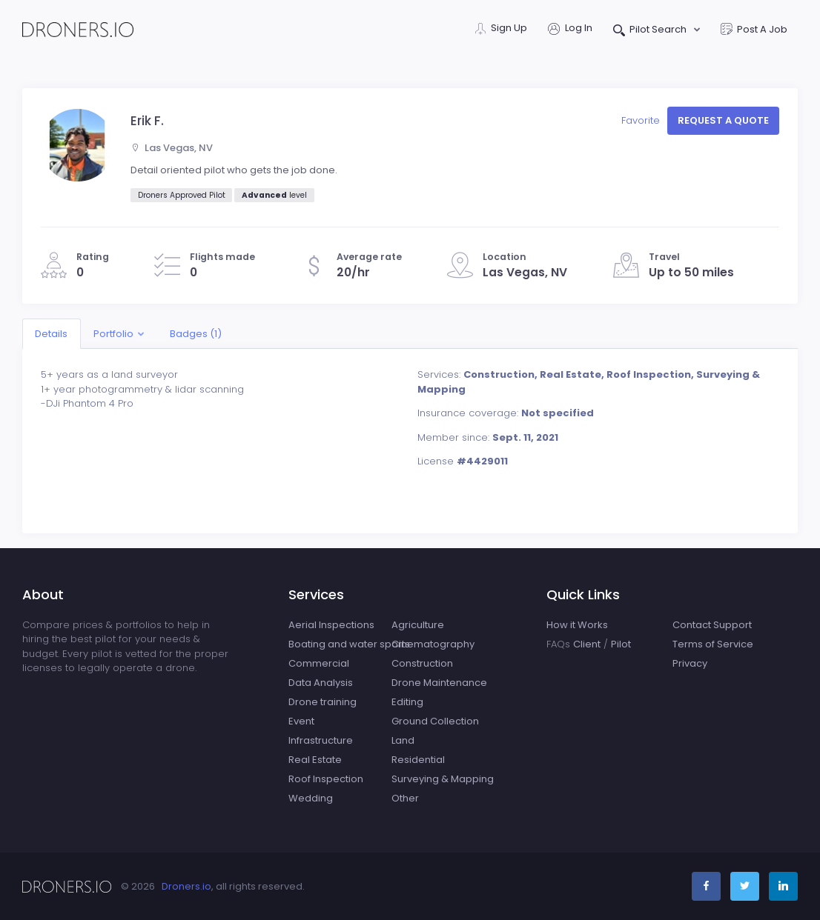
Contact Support (712, 625)
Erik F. (147, 121)
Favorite (642, 120)
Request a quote (723, 120)
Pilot (621, 644)
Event (301, 721)
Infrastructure (320, 740)
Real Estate (315, 760)
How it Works (577, 625)
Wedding (310, 798)
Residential (418, 760)
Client (587, 644)
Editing (407, 702)
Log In (570, 29)
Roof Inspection (325, 779)
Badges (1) (196, 334)
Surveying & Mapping (442, 779)
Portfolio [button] (113, 334)
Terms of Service (712, 644)
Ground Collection (435, 721)
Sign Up (501, 29)
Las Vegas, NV (172, 148)
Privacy (689, 663)
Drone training (322, 702)
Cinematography (433, 644)
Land (402, 740)
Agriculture (417, 625)
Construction (422, 663)
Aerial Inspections (331, 625)
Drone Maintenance (439, 683)
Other (405, 798)
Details (51, 334)
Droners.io (186, 886)
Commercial (318, 663)
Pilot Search (651, 30)
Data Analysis (320, 683)
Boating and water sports (349, 644)
